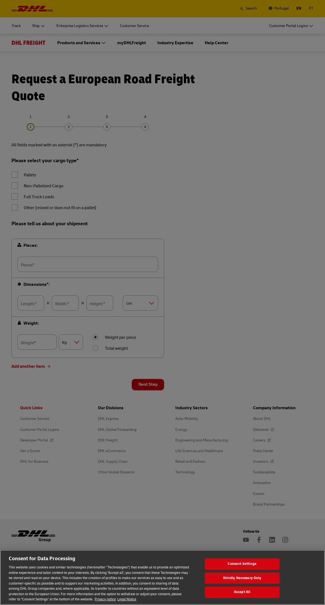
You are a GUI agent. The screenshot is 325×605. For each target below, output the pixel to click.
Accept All (242, 596)
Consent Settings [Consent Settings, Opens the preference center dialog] (242, 568)
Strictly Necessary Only (242, 582)
